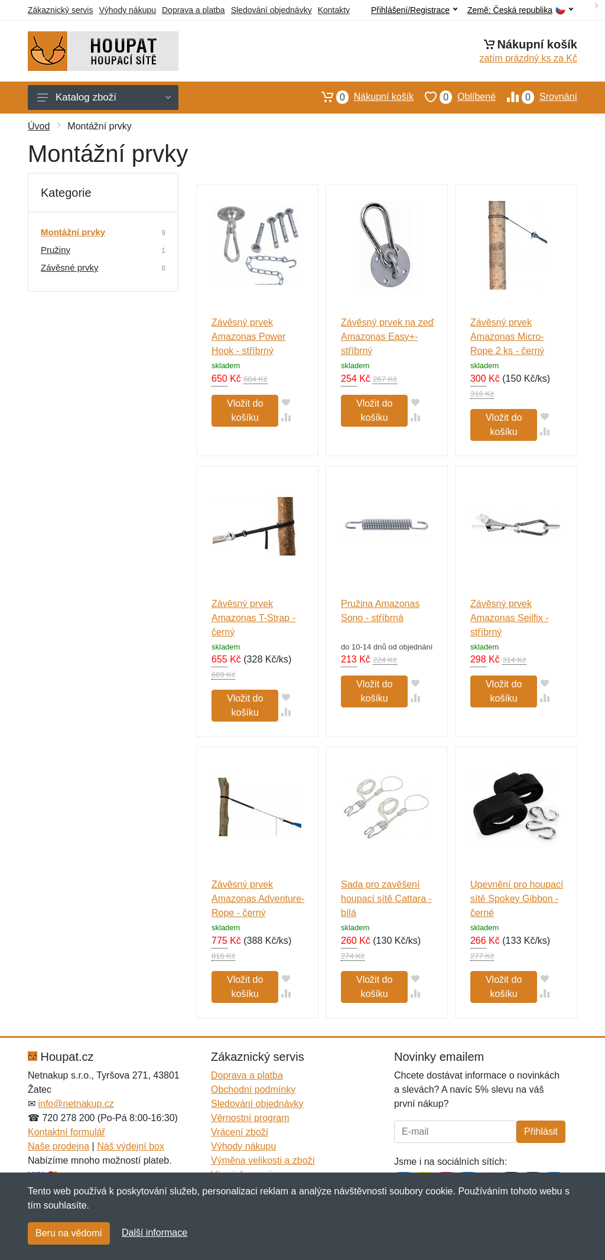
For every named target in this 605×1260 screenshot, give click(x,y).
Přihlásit (541, 1131)
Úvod (39, 126)
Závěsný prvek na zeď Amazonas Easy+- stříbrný (387, 336)
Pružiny (55, 250)
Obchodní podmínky (253, 1089)
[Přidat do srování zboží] (285, 417)
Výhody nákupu (127, 10)
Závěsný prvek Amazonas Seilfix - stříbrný (509, 618)
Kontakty (334, 10)
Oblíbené (455, 97)
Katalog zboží (104, 97)
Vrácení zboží (239, 1132)
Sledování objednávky (271, 10)
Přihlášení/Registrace (414, 10)
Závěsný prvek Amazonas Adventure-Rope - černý (258, 898)
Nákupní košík (362, 97)
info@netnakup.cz (75, 1104)
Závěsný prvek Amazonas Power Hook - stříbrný (248, 336)
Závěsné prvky (70, 267)
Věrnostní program (250, 1118)
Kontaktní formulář (66, 1132)
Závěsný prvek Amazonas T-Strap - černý (253, 618)
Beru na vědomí (68, 1233)
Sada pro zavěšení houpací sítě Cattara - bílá (386, 898)
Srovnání (536, 97)
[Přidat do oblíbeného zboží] (285, 402)
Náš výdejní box (130, 1146)
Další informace (154, 1232)
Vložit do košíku (245, 410)
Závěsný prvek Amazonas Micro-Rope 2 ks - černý (507, 336)
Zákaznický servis (60, 10)
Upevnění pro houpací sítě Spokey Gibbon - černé (516, 898)
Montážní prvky (73, 232)
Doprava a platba (193, 10)
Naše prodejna (58, 1146)
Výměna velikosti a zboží (263, 1160)
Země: (520, 10)
